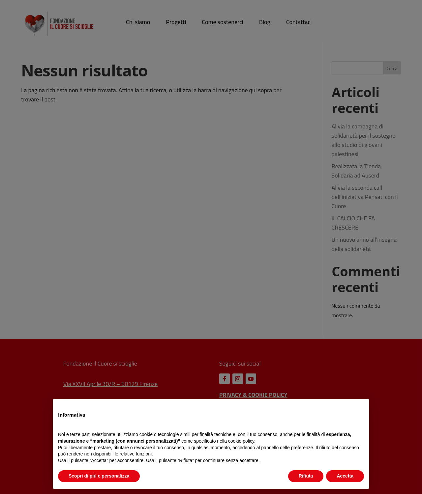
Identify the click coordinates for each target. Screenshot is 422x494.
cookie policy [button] (241, 441)
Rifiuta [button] (306, 476)
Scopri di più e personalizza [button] (99, 476)
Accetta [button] (345, 476)
